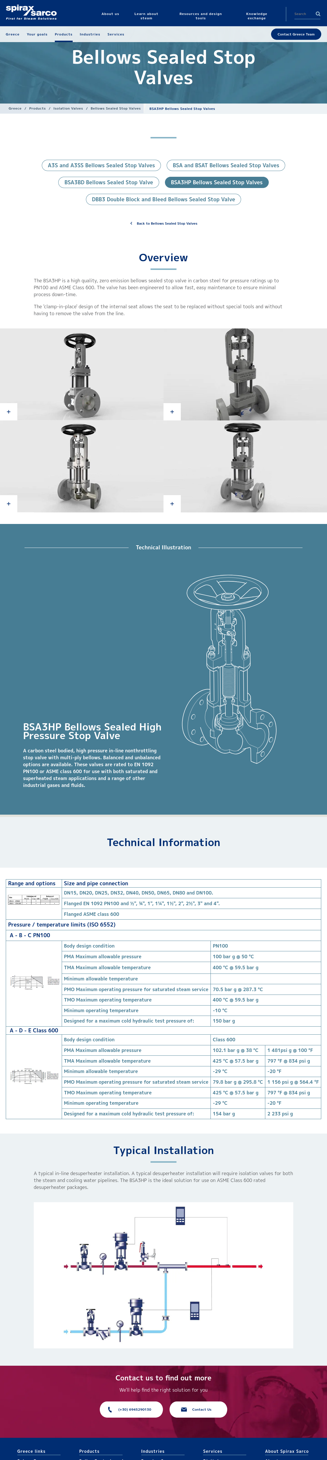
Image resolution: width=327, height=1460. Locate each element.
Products (37, 108)
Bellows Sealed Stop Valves (116, 108)
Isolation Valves (68, 108)
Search (318, 14)
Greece (15, 108)
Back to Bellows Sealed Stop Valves (167, 223)
